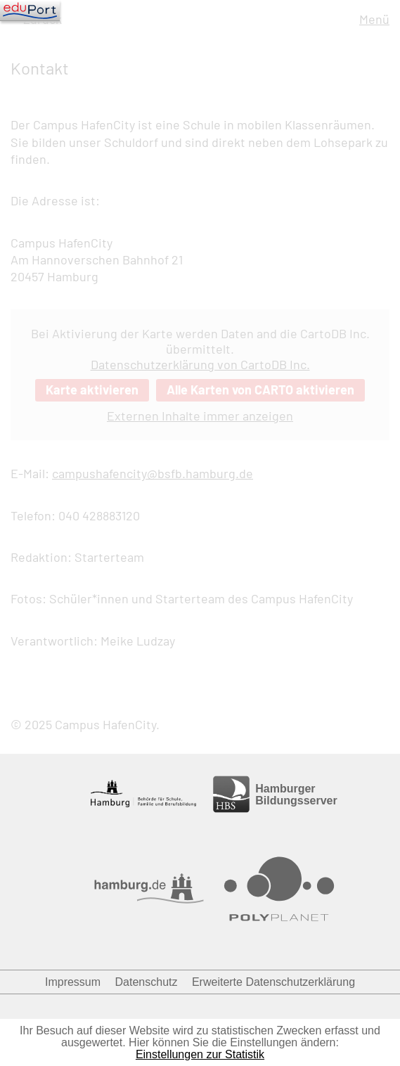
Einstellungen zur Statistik (200, 1054)
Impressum (73, 982)
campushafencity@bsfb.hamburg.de (152, 473)
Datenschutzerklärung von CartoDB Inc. (200, 364)
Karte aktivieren (92, 389)
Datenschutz (146, 982)
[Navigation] (30, 10)
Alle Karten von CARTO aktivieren (260, 389)
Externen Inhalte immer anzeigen (200, 415)
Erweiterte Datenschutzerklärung (273, 982)
